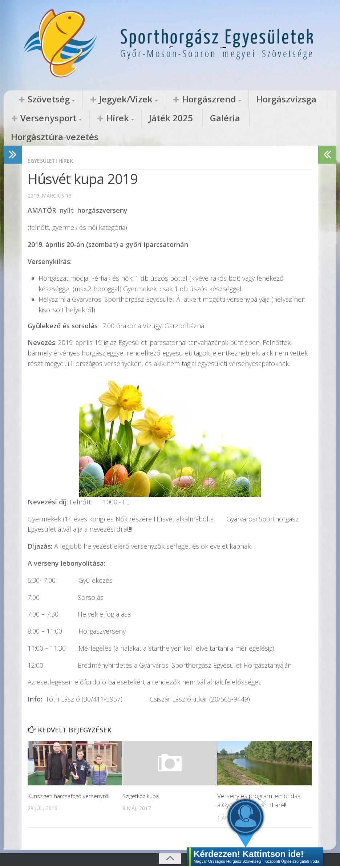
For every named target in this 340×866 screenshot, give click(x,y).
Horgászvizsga (215, 99)
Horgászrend (157, 99)
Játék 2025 (64, 118)
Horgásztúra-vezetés (155, 118)
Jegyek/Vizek (95, 99)
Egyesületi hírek (52, 144)
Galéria (101, 118)
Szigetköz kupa (142, 778)
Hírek (23, 118)
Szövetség (38, 99)
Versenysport (276, 99)
